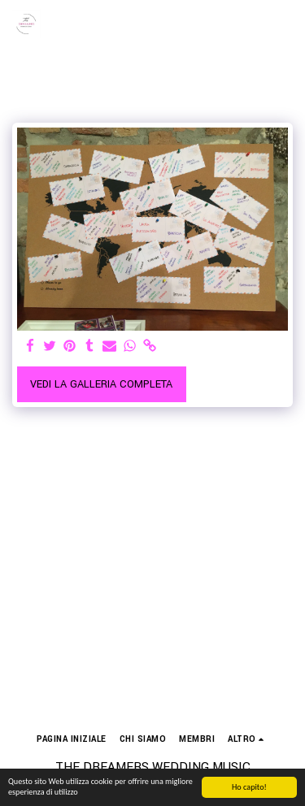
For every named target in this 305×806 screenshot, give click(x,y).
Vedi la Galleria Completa (101, 384)
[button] (283, 24)
